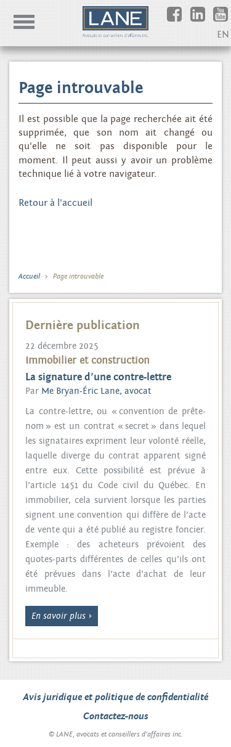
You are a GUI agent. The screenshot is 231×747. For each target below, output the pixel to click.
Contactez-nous (115, 716)
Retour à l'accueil (55, 202)
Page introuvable (78, 276)
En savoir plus (58, 616)
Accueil (29, 276)
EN (223, 34)
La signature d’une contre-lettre (98, 377)
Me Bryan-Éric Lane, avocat (96, 391)
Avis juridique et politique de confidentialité (115, 697)
